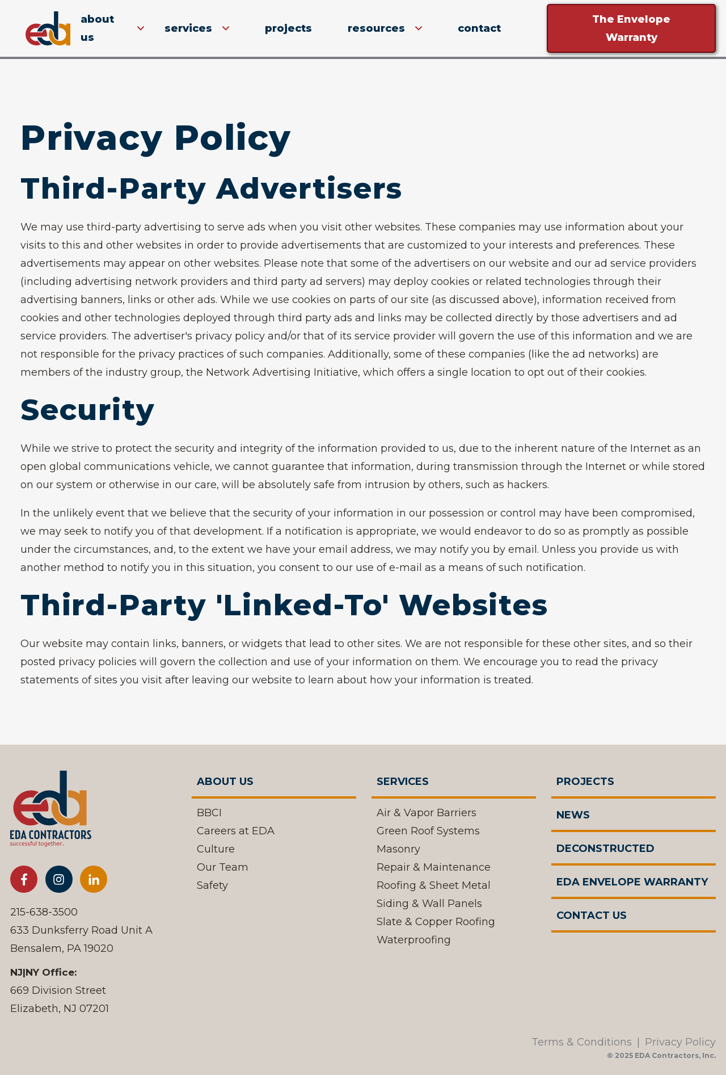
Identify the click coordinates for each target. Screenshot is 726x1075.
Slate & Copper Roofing (436, 922)
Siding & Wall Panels (429, 903)
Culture (216, 849)
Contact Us (591, 915)
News (573, 815)
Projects (288, 28)
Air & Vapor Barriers (426, 813)
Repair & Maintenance (434, 867)
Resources (376, 28)
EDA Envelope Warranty (632, 882)
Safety (212, 885)
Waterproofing (414, 940)
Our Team (222, 867)
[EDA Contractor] (50, 811)
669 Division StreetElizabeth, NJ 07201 (59, 999)
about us (97, 28)
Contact (479, 28)
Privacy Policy (680, 1042)
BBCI (209, 813)
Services (188, 28)
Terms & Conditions (581, 1042)
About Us (225, 781)
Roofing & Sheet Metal (434, 885)
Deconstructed (605, 848)
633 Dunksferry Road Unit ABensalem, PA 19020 (81, 939)
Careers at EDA (236, 831)
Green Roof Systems (428, 831)
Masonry (398, 849)
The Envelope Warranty (631, 28)
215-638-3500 (44, 912)
